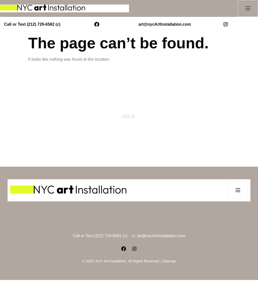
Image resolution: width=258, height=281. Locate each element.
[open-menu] (246, 8)
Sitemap (169, 262)
